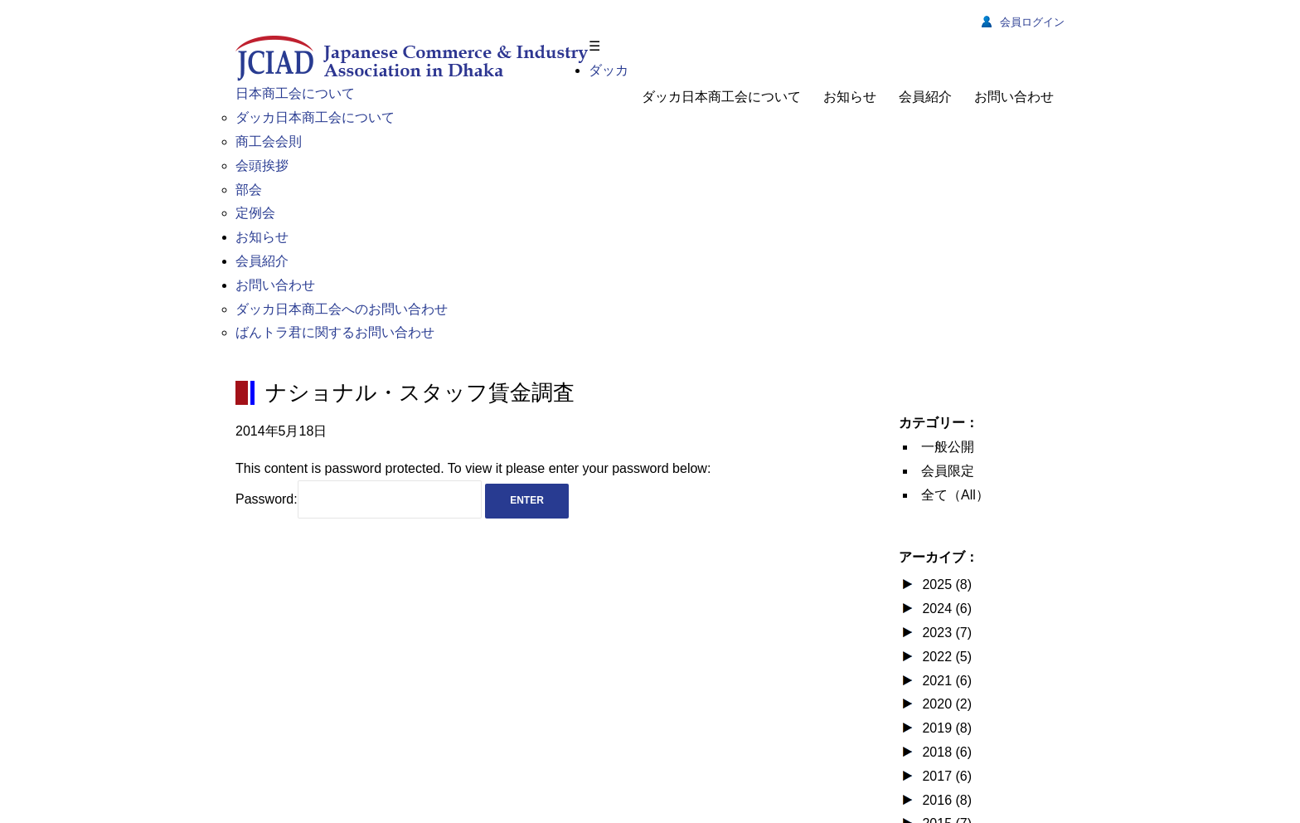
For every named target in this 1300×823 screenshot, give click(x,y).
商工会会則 (268, 141)
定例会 (255, 213)
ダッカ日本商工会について (721, 97)
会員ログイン (1023, 22)
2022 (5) (945, 657)
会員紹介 (925, 97)
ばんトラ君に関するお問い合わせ (334, 332)
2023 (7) (945, 633)
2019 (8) (945, 728)
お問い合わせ (1014, 97)
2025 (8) (945, 584)
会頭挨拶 (262, 165)
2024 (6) (945, 608)
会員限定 (947, 471)
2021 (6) (945, 681)
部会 (248, 190)
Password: (358, 499)
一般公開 (947, 447)
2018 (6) (945, 752)
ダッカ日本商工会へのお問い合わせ (341, 309)
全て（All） (955, 495)
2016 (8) (945, 800)
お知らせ (849, 97)
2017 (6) (945, 776)
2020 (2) (945, 704)
